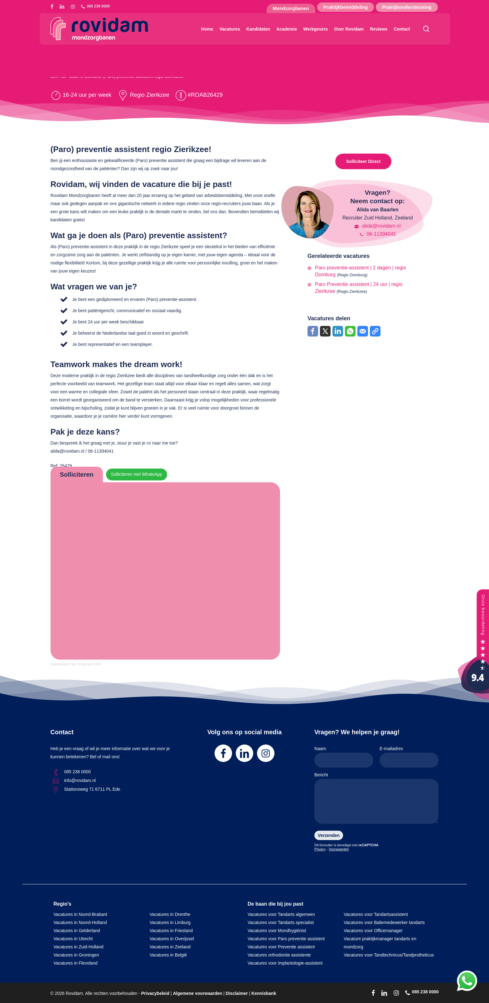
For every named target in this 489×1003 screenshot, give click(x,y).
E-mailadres (409, 757)
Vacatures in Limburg (170, 922)
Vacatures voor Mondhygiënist (277, 930)
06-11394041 (377, 234)
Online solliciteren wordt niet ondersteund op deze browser (165, 570)
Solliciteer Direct (363, 161)
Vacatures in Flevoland (76, 963)
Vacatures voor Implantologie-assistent (285, 963)
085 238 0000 (77, 771)
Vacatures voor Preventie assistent (281, 946)
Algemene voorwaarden (197, 993)
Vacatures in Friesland (171, 930)
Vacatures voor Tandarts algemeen (281, 914)
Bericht (376, 799)
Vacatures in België (168, 954)
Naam (343, 757)
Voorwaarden (339, 849)
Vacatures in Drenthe (170, 914)
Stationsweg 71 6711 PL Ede (92, 789)
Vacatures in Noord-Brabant (81, 914)
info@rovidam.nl (80, 780)
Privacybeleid (155, 993)
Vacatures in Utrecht (73, 938)
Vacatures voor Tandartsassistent (376, 914)
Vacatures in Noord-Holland (80, 922)
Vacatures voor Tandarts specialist (281, 922)
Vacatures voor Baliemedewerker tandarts (384, 922)
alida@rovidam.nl (377, 226)
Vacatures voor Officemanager (373, 930)
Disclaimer (237, 993)
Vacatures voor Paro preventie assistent (286, 938)
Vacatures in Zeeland (170, 946)
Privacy (320, 849)
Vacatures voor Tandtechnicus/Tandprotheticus (389, 954)
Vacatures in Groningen (76, 954)
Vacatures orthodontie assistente (279, 954)
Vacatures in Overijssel (172, 938)
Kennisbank (263, 993)
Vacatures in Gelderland (77, 930)
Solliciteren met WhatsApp (136, 474)
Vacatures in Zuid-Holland (79, 946)
